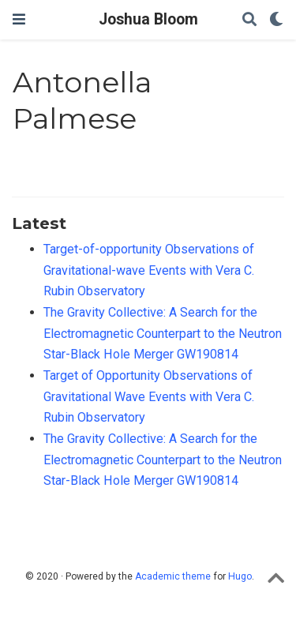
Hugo (240, 576)
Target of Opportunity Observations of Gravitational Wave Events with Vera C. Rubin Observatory (148, 396)
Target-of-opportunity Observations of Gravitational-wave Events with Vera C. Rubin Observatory (148, 270)
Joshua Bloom (148, 19)
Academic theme (173, 576)
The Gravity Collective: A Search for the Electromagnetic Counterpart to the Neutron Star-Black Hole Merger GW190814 (162, 333)
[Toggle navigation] (19, 19)
